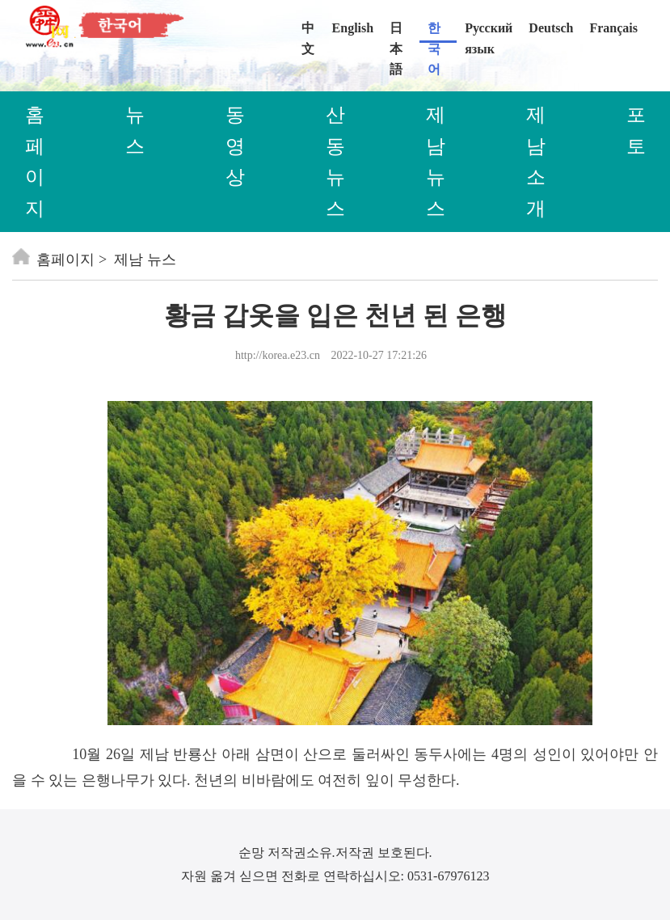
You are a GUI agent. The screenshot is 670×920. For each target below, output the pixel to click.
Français (613, 28)
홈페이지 (53, 259)
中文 (307, 32)
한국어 (434, 32)
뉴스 (135, 130)
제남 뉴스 (435, 161)
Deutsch (551, 28)
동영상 (235, 146)
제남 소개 (536, 161)
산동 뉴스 (335, 161)
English (353, 28)
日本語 (396, 32)
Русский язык (488, 32)
